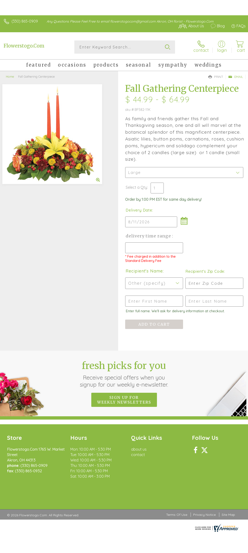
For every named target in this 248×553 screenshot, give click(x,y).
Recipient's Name (144, 271)
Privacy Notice (204, 515)
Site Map (228, 515)
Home (10, 76)
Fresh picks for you (124, 374)
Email (235, 77)
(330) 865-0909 (25, 21)
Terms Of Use (176, 515)
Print (215, 77)
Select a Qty (136, 187)
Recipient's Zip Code (204, 271)
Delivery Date (139, 210)
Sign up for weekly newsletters (124, 400)
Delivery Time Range (149, 236)
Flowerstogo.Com (24, 46)
